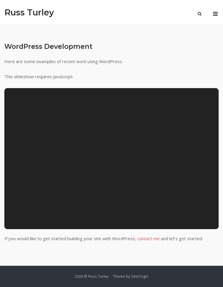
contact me (148, 238)
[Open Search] (199, 14)
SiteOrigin (139, 276)
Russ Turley (29, 12)
